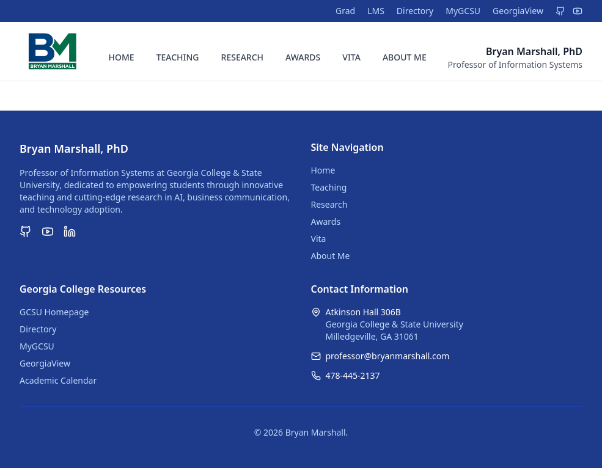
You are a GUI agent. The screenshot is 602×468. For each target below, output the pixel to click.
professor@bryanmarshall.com (388, 356)
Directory (415, 10)
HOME (121, 57)
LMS (375, 10)
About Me (330, 255)
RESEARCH (242, 57)
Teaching (329, 187)
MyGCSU (463, 10)
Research (329, 204)
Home (323, 170)
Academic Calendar (58, 380)
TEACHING (177, 57)
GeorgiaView (518, 10)
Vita (318, 238)
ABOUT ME (405, 57)
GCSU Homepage (54, 312)
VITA (351, 57)
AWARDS (302, 57)
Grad (345, 10)
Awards (326, 221)
